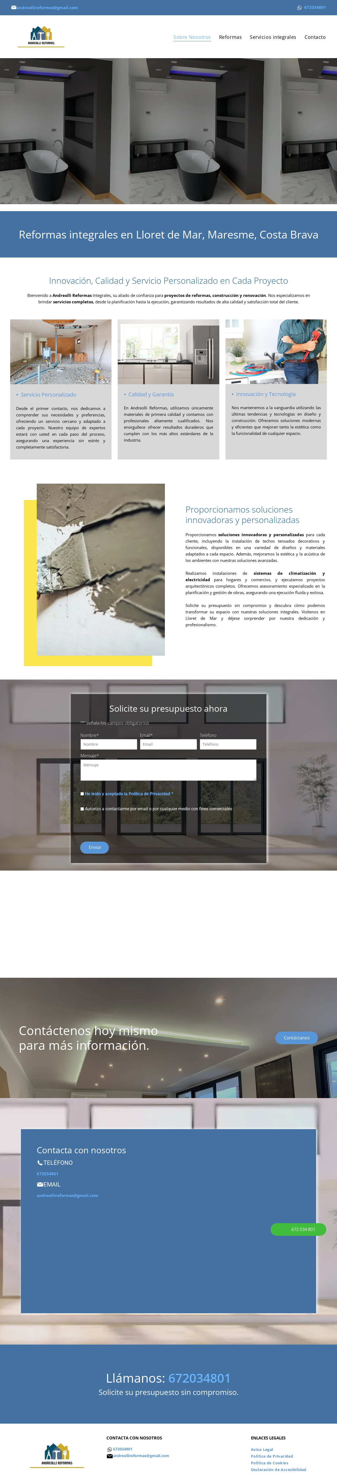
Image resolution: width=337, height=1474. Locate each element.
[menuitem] (192, 37)
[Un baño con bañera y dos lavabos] (206, 919)
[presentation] (121, 825)
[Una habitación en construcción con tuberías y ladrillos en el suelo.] (131, 919)
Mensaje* (89, 756)
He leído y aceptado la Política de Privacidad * (129, 793)
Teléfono (208, 735)
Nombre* (89, 735)
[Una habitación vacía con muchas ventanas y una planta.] (56, 919)
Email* (146, 735)
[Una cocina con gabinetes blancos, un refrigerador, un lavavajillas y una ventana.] (280, 919)
